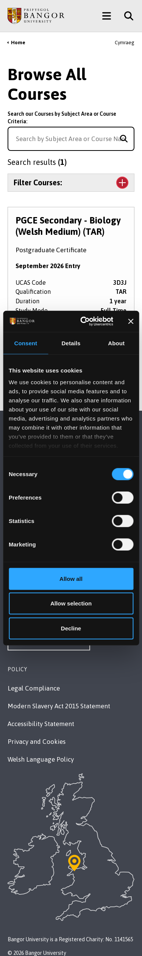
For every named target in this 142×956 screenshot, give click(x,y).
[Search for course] (124, 138)
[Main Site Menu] (107, 16)
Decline (71, 628)
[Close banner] (130, 321)
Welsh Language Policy (41, 759)
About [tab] (116, 343)
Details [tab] (71, 343)
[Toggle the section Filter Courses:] (71, 183)
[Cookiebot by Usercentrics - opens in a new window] (84, 321)
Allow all (71, 578)
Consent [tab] (25, 343)
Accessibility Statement (41, 724)
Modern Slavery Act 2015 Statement (59, 706)
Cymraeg (124, 42)
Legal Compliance (34, 688)
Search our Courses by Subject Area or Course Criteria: (62, 117)
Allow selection (71, 603)
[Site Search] (126, 16)
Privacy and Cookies (37, 741)
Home (18, 42)
